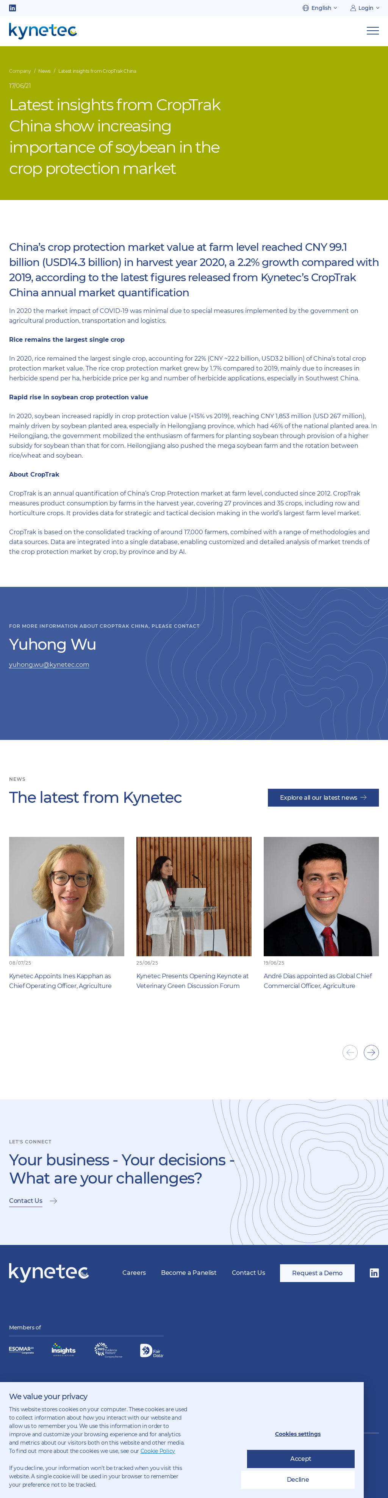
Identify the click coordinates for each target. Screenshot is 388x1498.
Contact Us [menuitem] (248, 1272)
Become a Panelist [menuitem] (189, 1272)
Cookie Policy (158, 1451)
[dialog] (182, 1440)
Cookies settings (298, 1434)
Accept (300, 1458)
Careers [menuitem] (134, 1272)
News (44, 71)
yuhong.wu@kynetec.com (49, 664)
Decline (298, 1479)
